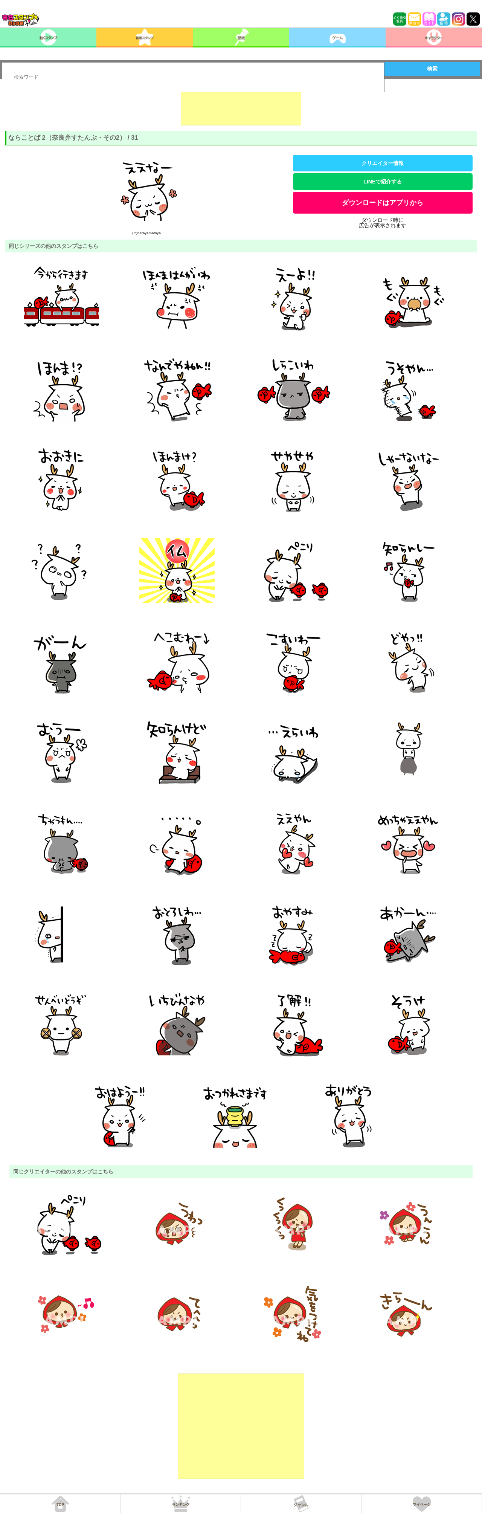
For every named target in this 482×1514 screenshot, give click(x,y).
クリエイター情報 (383, 163)
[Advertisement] (241, 106)
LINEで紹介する (382, 182)
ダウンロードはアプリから (382, 202)
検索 (432, 69)
